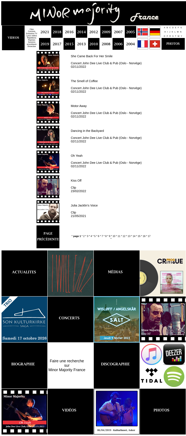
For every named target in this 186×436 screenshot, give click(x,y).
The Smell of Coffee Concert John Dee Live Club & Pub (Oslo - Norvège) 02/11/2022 (106, 86)
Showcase (31, 46)
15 (139, 236)
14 (134, 236)
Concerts (31, 31)
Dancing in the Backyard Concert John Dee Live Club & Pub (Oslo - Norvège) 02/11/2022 (106, 136)
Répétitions (31, 38)
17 (149, 236)
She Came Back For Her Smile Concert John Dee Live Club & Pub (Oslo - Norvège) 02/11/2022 (106, 61)
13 (129, 236)
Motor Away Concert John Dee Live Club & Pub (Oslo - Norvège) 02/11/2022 (106, 111)
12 (124, 236)
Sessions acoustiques (31, 43)
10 (114, 236)
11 (119, 236)
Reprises (31, 40)
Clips (32, 29)
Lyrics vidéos (31, 36)
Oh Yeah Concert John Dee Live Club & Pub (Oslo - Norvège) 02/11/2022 (106, 161)
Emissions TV (31, 34)
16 (144, 236)
